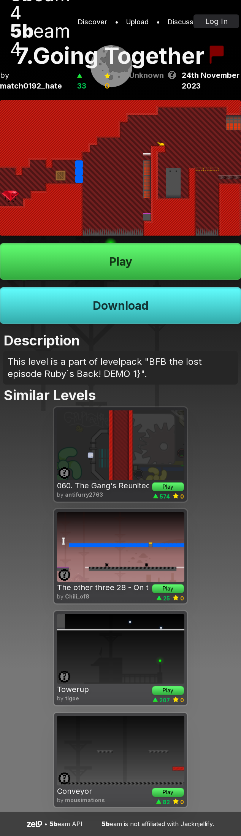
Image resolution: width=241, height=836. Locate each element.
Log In (216, 21)
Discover (92, 22)
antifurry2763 (84, 494)
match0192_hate (31, 85)
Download (121, 305)
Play (120, 261)
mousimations (85, 800)
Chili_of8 (77, 596)
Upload (137, 22)
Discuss (180, 22)
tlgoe (72, 698)
